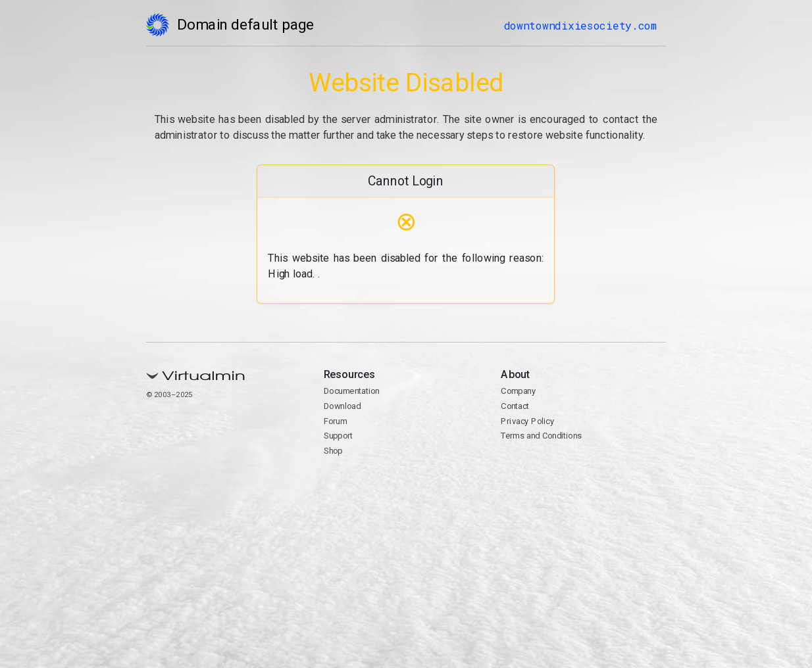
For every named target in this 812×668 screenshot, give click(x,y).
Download (342, 406)
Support (338, 436)
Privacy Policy (528, 421)
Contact (515, 406)
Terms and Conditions (541, 436)
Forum (335, 421)
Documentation (352, 391)
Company (518, 391)
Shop (333, 451)
